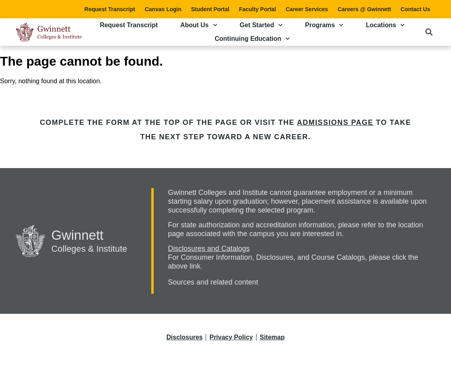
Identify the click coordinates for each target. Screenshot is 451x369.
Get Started (261, 25)
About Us (198, 25)
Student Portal (210, 9)
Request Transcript (109, 9)
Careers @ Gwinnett (364, 9)
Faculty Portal (257, 9)
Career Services (307, 9)
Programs (324, 25)
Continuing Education (252, 38)
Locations (385, 25)
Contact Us (415, 9)
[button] (428, 31)
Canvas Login (163, 9)
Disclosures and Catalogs (209, 249)
